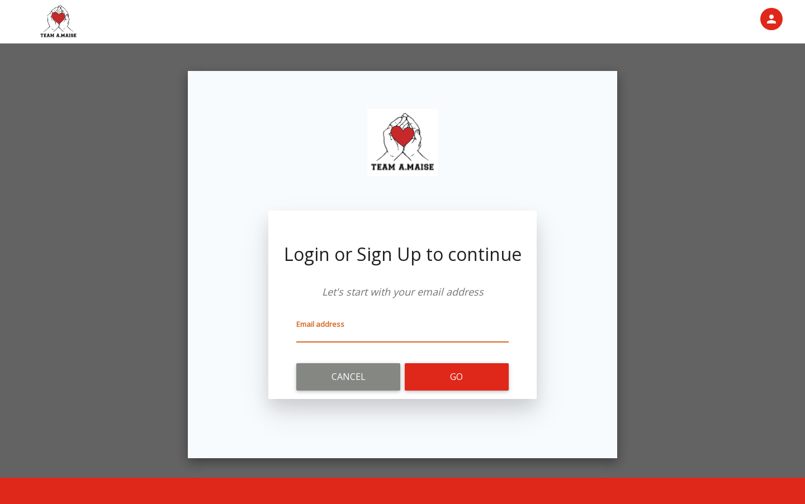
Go (456, 376)
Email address (320, 324)
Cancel (349, 376)
